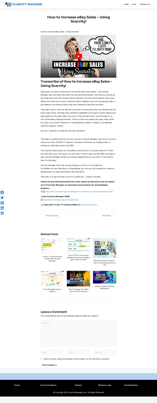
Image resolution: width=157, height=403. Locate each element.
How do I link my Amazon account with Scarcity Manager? (52, 262)
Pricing (17, 392)
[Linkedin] (2, 207)
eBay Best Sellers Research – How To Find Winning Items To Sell (105, 266)
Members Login (104, 392)
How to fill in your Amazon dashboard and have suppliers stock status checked (78, 261)
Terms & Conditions (48, 392)
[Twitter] (2, 198)
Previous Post (51, 219)
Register (78, 392)
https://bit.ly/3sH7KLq (89, 208)
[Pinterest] (2, 203)
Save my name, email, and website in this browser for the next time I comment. (76, 365)
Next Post (107, 219)
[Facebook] (2, 194)
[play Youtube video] (78, 56)
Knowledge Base (131, 392)
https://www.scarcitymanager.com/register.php (62, 203)
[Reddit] (2, 211)
